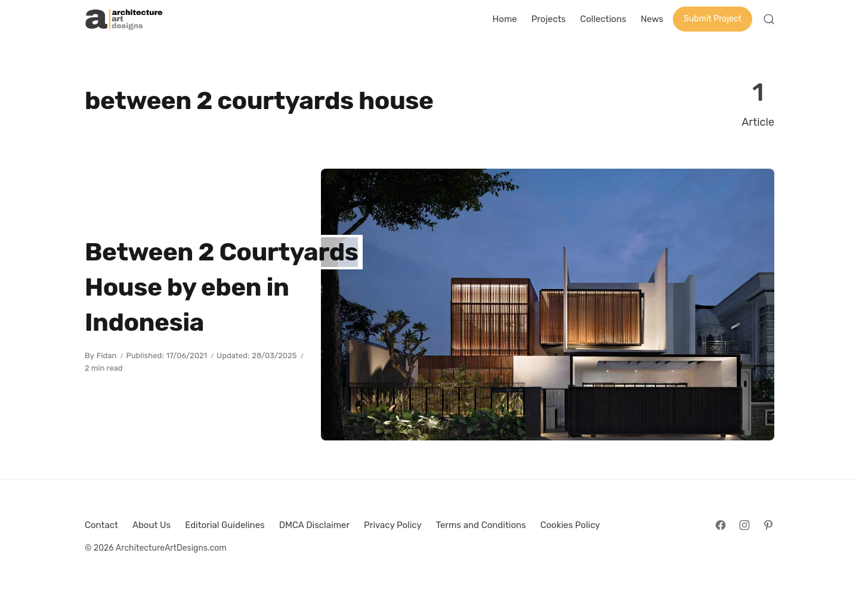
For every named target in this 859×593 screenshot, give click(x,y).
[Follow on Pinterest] (768, 525)
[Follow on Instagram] (744, 525)
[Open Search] (769, 19)
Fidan (107, 355)
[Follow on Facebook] (720, 525)
